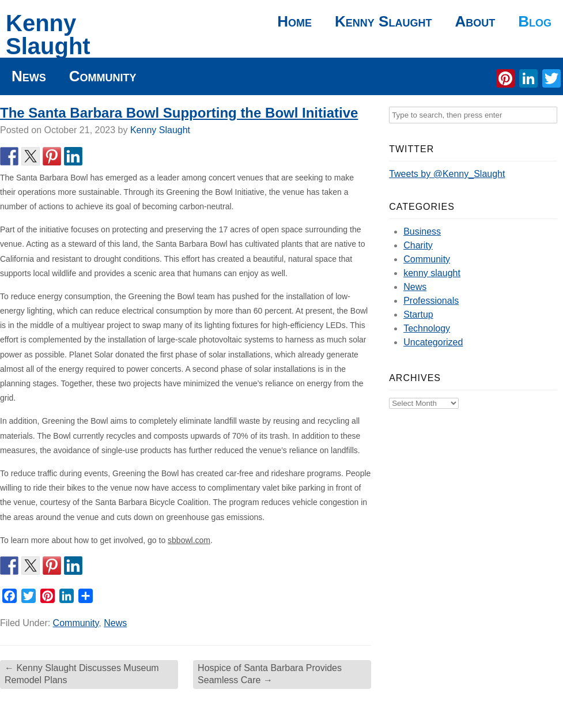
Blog (534, 21)
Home (294, 21)
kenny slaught (431, 273)
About (475, 21)
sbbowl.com (189, 540)
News (29, 76)
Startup (418, 314)
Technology (426, 328)
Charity (418, 245)
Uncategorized (433, 342)
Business (422, 231)
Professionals (431, 301)
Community (103, 76)
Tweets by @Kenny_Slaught (447, 174)
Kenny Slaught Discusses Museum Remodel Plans (82, 674)
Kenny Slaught (48, 35)
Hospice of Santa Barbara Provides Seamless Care (270, 674)
